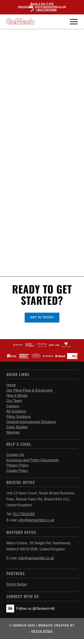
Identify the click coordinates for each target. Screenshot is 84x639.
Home (11, 385)
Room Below (16, 584)
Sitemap (12, 432)
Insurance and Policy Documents (32, 460)
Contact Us (15, 455)
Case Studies (17, 427)
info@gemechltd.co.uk (36, 520)
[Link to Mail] (47, 6)
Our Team (14, 401)
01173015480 (24, 514)
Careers (12, 406)
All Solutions (16, 411)
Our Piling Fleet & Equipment (29, 390)
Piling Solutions (18, 417)
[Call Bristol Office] (41, 9)
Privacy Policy (17, 465)
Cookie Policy (17, 471)
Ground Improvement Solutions (31, 422)
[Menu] (71, 21)
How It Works (17, 395)
